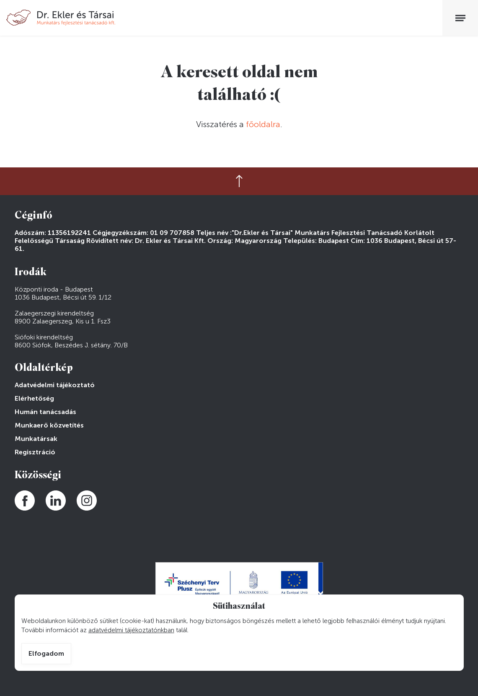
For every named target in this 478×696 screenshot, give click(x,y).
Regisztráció (35, 452)
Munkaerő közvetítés (49, 425)
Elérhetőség (34, 398)
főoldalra (263, 124)
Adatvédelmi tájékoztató (55, 385)
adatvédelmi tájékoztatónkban (131, 630)
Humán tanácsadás (45, 412)
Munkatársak (36, 439)
